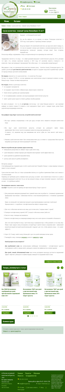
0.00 (55, 12)
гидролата (24, 237)
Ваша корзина (52, 8)
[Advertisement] (32, 342)
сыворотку (36, 237)
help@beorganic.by (27, 2)
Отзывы (38, 2)
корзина (46, 11)
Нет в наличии (5, 302)
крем (41, 237)
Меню (6, 16)
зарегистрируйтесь (15, 325)
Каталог (17, 16)
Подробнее (6, 305)
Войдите (5, 325)
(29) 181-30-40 (26, 6)
